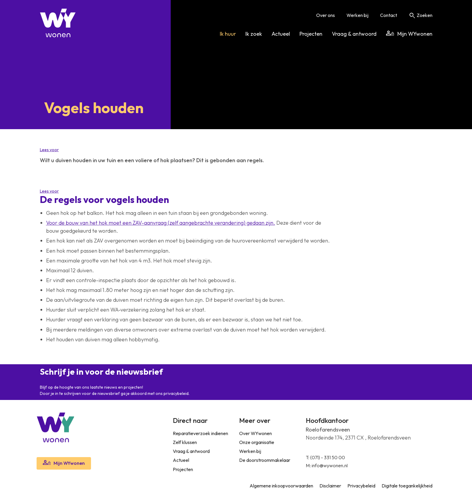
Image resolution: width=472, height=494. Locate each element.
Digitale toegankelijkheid (407, 486)
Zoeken (420, 15)
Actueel (281, 33)
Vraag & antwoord (354, 33)
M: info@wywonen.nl (327, 465)
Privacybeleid (361, 486)
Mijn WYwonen (409, 33)
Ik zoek (253, 33)
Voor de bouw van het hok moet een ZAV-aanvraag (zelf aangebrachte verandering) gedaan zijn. (160, 222)
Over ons (325, 15)
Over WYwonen (255, 433)
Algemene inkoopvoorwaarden (281, 486)
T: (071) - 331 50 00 (325, 457)
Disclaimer (330, 486)
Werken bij (357, 15)
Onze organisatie (256, 442)
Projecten (310, 33)
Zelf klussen (185, 442)
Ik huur (228, 33)
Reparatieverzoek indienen (200, 433)
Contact (388, 15)
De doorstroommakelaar (264, 460)
